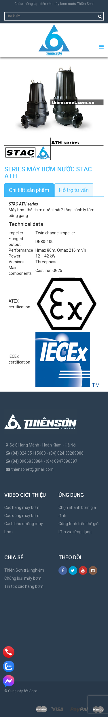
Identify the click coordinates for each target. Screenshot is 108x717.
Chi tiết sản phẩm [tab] (29, 190)
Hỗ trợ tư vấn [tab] (74, 190)
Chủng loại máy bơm (22, 578)
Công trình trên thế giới (78, 523)
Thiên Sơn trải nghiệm (24, 570)
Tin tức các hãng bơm (23, 586)
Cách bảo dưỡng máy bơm (23, 527)
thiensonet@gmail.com (32, 469)
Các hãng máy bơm (21, 507)
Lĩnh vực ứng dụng (75, 531)
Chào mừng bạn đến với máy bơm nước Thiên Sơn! (54, 4)
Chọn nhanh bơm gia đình (77, 511)
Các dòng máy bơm (21, 515)
